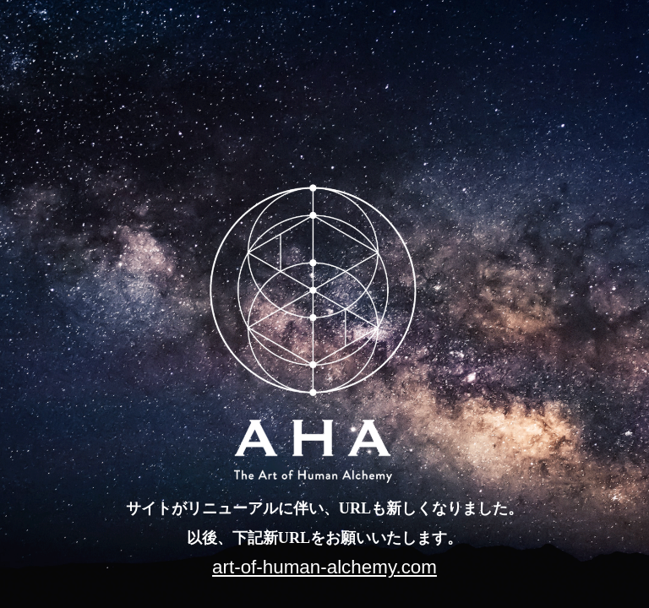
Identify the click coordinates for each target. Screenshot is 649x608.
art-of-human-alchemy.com (324, 567)
